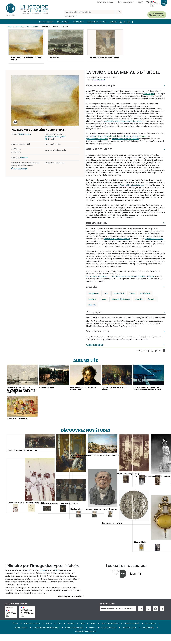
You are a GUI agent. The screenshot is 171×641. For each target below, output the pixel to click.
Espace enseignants (126, 2)
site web (51, 140)
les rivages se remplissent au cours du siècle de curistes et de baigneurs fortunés (120, 277)
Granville (138, 300)
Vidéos (113, 21)
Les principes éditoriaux (110, 630)
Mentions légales (21, 634)
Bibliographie (94, 313)
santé (132, 294)
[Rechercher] (90, 12)
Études (15, 630)
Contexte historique (100, 86)
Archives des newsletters (74, 634)
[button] (26, 47)
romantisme (119, 294)
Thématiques (45, 21)
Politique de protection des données (46, 634)
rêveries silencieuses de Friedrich (125, 140)
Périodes (77, 21)
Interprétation (96, 224)
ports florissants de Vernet (97, 140)
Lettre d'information (105, 2)
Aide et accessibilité (132, 630)
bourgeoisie (93, 294)
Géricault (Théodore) (121, 300)
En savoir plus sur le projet (70, 602)
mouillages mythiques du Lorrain (133, 137)
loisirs (106, 294)
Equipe (93, 630)
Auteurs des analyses (32, 630)
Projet (82, 630)
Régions (49, 630)
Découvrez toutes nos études (27, 27)
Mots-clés (62, 21)
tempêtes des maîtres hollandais (102, 137)
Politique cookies (148, 634)
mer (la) (92, 306)
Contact (92, 634)
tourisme (92, 300)
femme (151, 300)
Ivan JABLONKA (99, 81)
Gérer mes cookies (129, 634)
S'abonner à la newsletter (155, 14)
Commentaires (94, 346)
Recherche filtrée (96, 21)
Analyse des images (99, 150)
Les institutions (150, 630)
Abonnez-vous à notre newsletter (118, 615)
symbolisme (145, 294)
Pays (59, 630)
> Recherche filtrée (70, 16)
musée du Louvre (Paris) (55, 138)
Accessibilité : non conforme (85, 638)
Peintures (24, 159)
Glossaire (71, 630)
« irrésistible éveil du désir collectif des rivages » (123, 122)
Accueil (10, 27)
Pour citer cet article (98, 332)
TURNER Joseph (24, 135)
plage (104, 300)
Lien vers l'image (20, 170)
